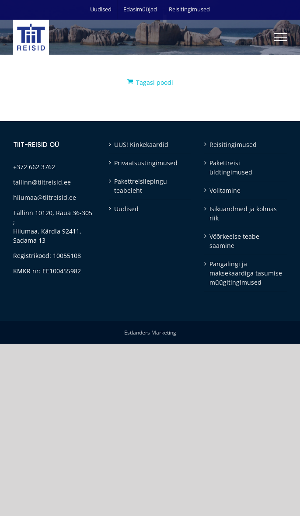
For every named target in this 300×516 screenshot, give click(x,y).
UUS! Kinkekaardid (141, 144)
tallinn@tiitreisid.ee (42, 182)
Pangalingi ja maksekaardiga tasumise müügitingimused (245, 273)
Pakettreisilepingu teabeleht (140, 186)
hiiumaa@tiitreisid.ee (44, 197)
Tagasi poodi (154, 82)
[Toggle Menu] (280, 37)
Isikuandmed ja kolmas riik (243, 213)
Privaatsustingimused (146, 163)
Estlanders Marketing (150, 332)
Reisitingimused (233, 144)
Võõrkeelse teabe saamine (234, 241)
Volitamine (225, 190)
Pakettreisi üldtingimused (230, 167)
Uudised (126, 209)
